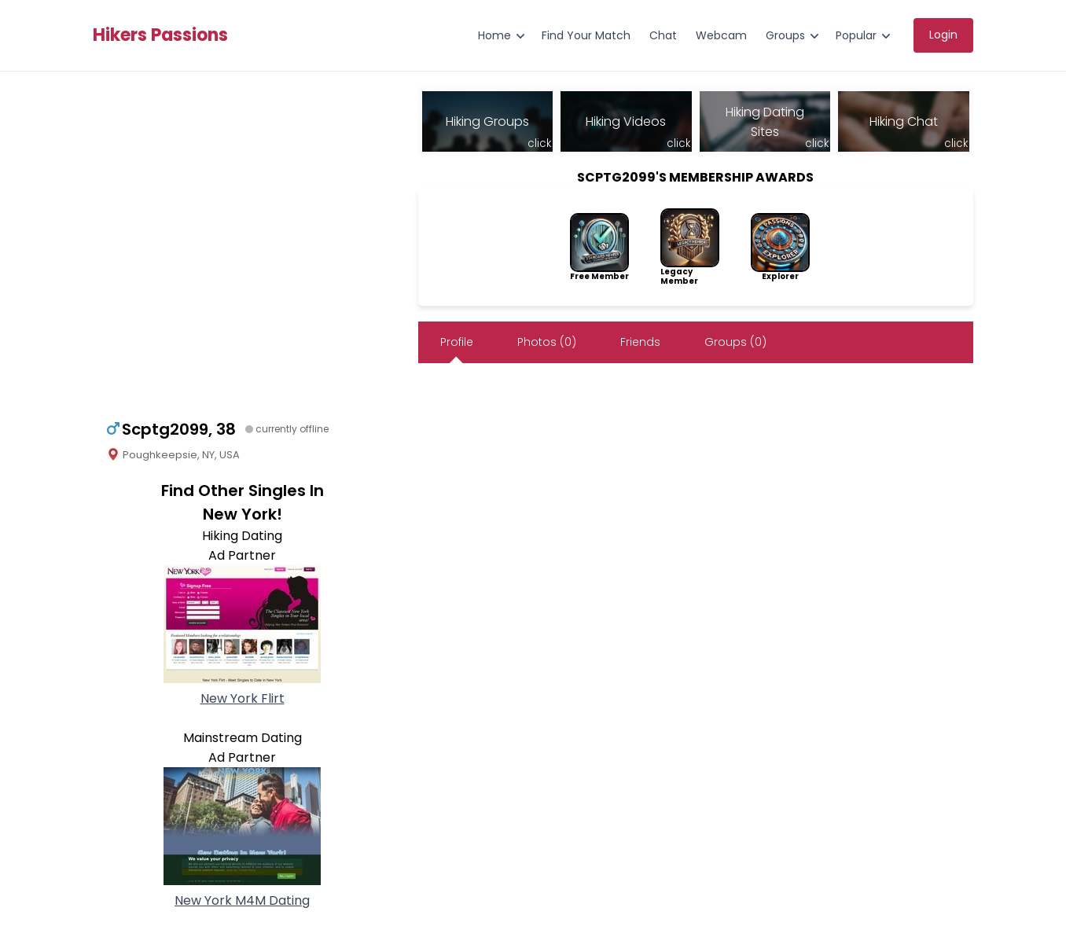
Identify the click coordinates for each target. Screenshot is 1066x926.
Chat (663, 35)
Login (943, 34)
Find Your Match (586, 35)
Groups (785, 35)
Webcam (721, 35)
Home (494, 35)
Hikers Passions (160, 35)
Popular (856, 35)
